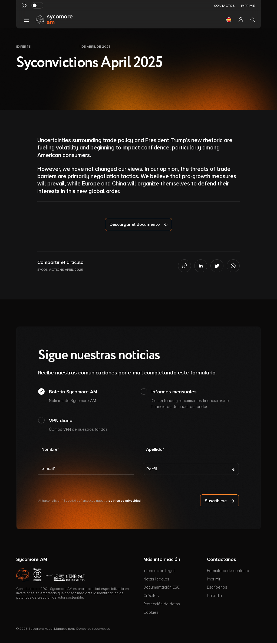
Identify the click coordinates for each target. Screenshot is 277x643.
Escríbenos (217, 587)
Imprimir (248, 6)
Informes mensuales (195, 399)
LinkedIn (214, 595)
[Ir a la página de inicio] (54, 19)
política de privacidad (124, 501)
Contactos (224, 6)
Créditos (151, 595)
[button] (229, 19)
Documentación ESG (161, 587)
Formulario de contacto (228, 570)
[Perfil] (191, 469)
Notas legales (156, 579)
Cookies (151, 612)
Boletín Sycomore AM (73, 396)
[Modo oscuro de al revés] (37, 5)
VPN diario (78, 425)
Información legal (159, 570)
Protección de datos (161, 604)
